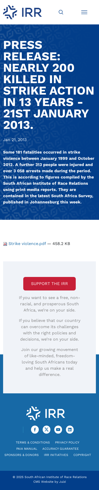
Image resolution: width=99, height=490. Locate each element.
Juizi (62, 482)
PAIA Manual (26, 449)
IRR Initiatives (56, 455)
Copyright (82, 455)
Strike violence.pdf (25, 243)
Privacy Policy (67, 442)
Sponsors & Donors (21, 455)
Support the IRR (49, 283)
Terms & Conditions (33, 442)
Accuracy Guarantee (60, 449)
